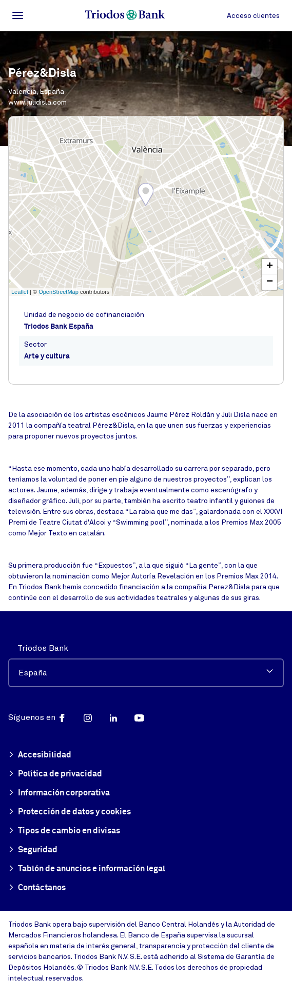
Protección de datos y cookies (69, 812)
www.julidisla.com (37, 102)
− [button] (269, 282)
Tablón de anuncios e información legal (86, 869)
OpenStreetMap (58, 292)
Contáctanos (37, 888)
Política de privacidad (55, 774)
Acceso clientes (253, 15)
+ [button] (269, 266)
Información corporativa (59, 793)
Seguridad (32, 850)
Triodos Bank (42, 648)
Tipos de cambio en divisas (64, 831)
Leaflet (19, 292)
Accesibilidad (39, 755)
